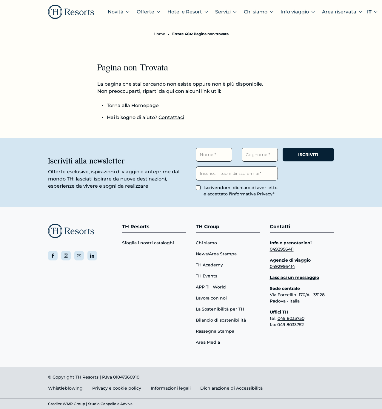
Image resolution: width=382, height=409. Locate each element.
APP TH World (211, 287)
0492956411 (282, 249)
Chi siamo (206, 243)
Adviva (126, 404)
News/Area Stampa (216, 254)
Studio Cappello (102, 404)
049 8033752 (290, 324)
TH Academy (209, 265)
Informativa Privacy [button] (252, 194)
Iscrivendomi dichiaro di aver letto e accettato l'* (241, 191)
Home (159, 34)
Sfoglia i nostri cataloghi (148, 243)
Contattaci (171, 117)
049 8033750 (291, 318)
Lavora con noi (211, 298)
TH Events (206, 276)
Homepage (145, 105)
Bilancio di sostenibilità (221, 320)
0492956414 (282, 266)
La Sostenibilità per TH (220, 309)
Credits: (55, 404)
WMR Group (74, 404)
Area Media (208, 342)
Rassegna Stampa (215, 331)
